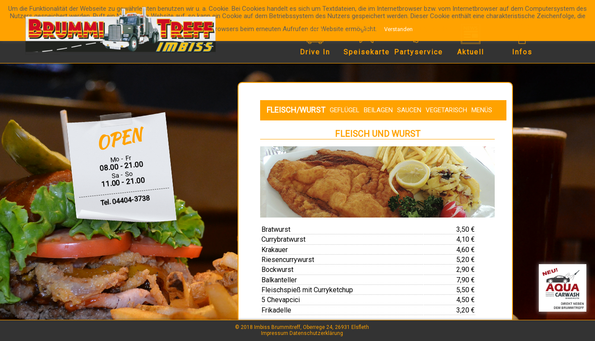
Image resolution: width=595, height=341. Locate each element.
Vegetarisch (446, 110)
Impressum (274, 333)
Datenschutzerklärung (316, 333)
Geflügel (345, 110)
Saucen (409, 110)
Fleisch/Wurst (296, 109)
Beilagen (378, 110)
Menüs (481, 110)
